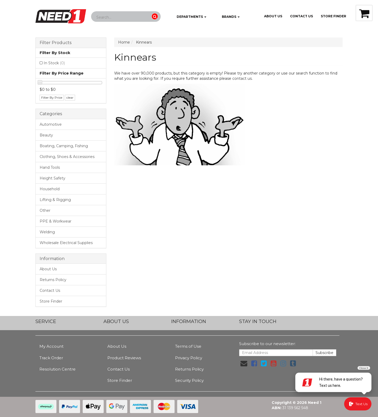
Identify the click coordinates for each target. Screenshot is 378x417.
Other (45, 210)
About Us (273, 16)
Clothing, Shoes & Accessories (67, 156)
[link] (254, 363)
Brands (227, 17)
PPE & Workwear (55, 221)
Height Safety (52, 178)
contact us (242, 78)
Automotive (51, 124)
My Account (51, 346)
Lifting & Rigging (55, 199)
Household (50, 189)
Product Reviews (124, 357)
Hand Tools (50, 167)
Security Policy (189, 380)
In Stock (54, 63)
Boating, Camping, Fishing (64, 146)
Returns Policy (53, 279)
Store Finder (51, 301)
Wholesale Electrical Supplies (66, 242)
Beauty (46, 135)
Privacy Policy (188, 357)
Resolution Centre (57, 369)
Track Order (51, 357)
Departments (187, 17)
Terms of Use (188, 346)
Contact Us (301, 16)
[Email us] (243, 363)
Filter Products (55, 42)
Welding (47, 232)
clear (70, 97)
